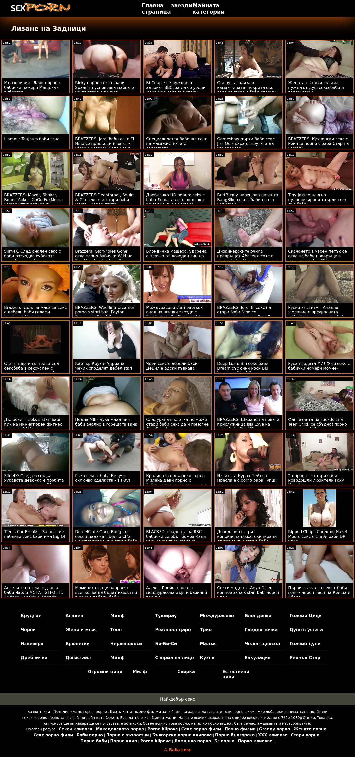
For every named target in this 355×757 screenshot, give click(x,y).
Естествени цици (235, 674)
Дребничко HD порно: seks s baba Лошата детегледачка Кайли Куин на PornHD (175, 200)
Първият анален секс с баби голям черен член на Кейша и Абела (319, 593)
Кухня (207, 657)
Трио (206, 629)
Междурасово (217, 615)
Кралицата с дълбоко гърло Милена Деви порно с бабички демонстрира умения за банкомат (177, 482)
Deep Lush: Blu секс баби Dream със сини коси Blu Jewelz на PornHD (242, 368)
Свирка (186, 671)
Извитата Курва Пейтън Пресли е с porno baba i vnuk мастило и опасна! (246, 480)
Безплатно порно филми (135, 711)
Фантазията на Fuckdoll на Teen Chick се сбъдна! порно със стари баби (317, 424)
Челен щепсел (262, 643)
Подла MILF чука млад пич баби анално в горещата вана (106, 422)
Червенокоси (126, 643)
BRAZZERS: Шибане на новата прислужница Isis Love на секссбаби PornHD (248, 424)
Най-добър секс (177, 699)
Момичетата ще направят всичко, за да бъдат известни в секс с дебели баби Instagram (106, 595)
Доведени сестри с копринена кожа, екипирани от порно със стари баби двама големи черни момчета (248, 538)
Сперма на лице (174, 657)
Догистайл (78, 657)
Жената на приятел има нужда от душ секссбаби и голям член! (316, 87)
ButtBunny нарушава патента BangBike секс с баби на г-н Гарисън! (247, 200)
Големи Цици (305, 615)
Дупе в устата (306, 629)
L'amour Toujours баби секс (31, 139)
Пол (57, 711)
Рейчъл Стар (304, 657)
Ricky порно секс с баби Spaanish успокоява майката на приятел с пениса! (105, 87)
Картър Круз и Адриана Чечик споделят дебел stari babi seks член (103, 368)
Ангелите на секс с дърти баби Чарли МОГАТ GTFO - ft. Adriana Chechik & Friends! (33, 593)
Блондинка (258, 615)
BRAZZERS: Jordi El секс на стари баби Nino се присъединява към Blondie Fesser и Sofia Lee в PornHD (245, 314)
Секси (112, 717)
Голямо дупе (304, 643)
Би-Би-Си (166, 643)
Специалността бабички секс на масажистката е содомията (176, 144)
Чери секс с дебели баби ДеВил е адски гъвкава (172, 366)
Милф (117, 615)
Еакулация (258, 657)
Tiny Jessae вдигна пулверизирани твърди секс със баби (317, 200)
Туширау (166, 615)
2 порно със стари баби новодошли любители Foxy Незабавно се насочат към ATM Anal (316, 482)
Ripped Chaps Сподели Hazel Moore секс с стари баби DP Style (317, 536)
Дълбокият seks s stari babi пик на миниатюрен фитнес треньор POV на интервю (33, 424)
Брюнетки (78, 643)
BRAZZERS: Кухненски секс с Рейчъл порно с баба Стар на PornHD (318, 144)
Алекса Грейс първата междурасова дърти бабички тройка (176, 593)
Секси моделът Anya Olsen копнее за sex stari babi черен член (248, 593)
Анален (74, 615)
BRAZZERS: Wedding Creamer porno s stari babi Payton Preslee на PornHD (104, 312)
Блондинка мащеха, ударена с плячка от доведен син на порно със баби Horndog (176, 256)
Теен (116, 629)
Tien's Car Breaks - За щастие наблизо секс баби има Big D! (34, 534)
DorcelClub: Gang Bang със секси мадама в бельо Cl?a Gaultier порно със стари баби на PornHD (106, 538)
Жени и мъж (81, 629)
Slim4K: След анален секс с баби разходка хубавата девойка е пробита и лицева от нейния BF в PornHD (34, 258)
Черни (28, 629)
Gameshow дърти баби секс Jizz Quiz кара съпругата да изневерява (246, 144)
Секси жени (164, 717)
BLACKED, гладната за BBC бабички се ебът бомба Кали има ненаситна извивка (176, 536)
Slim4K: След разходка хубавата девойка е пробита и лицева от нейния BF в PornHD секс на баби (34, 482)
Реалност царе (173, 629)
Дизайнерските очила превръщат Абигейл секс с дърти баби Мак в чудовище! (247, 256)
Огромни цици (105, 671)
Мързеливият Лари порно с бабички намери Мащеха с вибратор (32, 87)
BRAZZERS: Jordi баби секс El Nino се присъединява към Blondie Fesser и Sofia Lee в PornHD (104, 146)
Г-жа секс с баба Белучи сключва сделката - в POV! (102, 478)
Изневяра (32, 643)
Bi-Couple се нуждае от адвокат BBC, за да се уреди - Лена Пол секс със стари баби (177, 89)
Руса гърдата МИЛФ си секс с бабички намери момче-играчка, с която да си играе (319, 368)
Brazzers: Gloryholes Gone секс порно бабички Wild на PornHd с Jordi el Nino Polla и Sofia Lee (103, 258)
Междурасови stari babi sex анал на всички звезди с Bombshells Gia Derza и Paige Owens (175, 314)
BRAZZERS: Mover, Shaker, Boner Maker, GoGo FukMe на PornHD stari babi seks (33, 200)
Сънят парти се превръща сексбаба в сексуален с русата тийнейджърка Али (32, 368)
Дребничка (34, 657)
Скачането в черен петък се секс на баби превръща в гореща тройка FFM (317, 256)
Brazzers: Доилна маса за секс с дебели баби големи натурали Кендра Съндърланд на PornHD (35, 314)
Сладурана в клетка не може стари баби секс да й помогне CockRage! (177, 424)
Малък (208, 643)
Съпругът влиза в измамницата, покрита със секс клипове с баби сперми (246, 87)
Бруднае (31, 615)
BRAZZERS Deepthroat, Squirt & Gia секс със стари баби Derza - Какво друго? (104, 200)
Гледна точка (261, 629)
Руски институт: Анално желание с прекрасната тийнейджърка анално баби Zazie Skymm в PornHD (317, 314)
